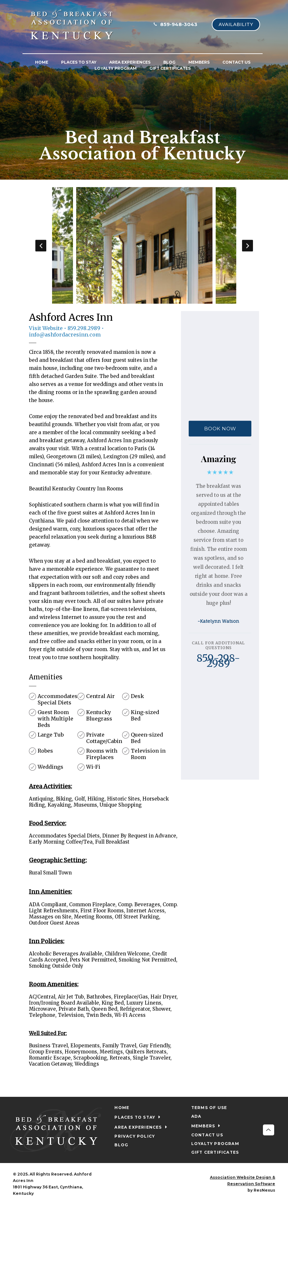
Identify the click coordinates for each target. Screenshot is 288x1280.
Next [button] (247, 245)
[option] (144, 245)
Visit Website (46, 328)
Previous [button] (40, 245)
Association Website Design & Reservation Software (242, 1180)
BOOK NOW (220, 429)
